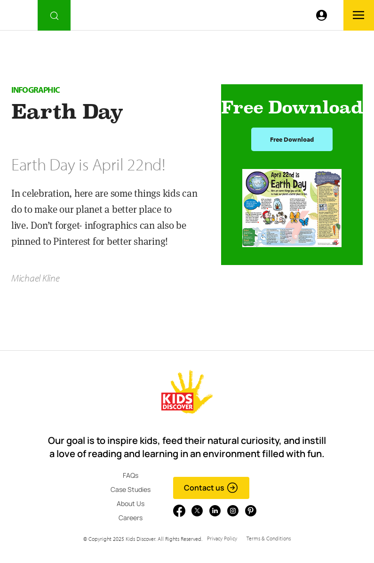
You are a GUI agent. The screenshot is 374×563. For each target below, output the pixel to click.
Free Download (292, 139)
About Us (130, 503)
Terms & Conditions (269, 538)
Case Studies (131, 489)
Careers (131, 517)
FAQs (130, 475)
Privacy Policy (222, 538)
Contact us (211, 487)
